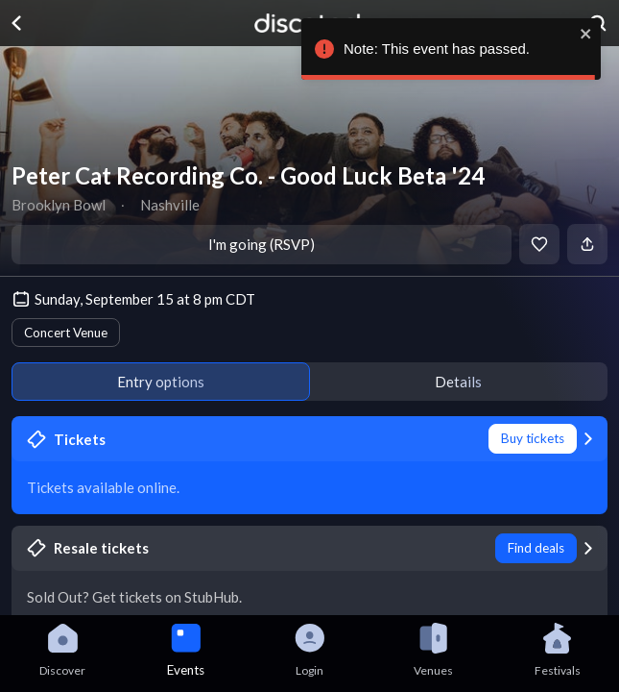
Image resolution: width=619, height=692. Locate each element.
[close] (586, 33)
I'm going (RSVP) (261, 244)
